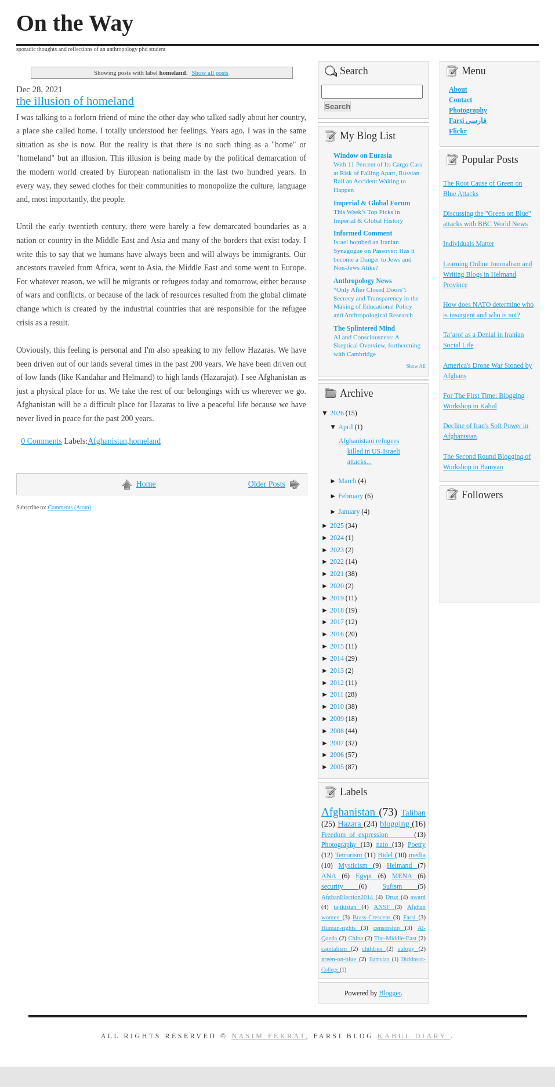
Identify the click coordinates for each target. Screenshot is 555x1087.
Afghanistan (107, 441)
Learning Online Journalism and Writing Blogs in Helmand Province (487, 274)
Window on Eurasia (362, 155)
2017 (337, 622)
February (350, 496)
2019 (337, 598)
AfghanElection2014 (348, 896)
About (458, 89)
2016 (337, 634)
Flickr (458, 131)
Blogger (390, 993)
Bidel (387, 855)
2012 (337, 683)
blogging (396, 823)
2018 (337, 610)
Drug (393, 896)
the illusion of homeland (75, 101)
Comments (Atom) (69, 507)
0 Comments (41, 441)
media (417, 855)
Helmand (402, 865)
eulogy (408, 948)
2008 (337, 731)
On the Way (74, 23)
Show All (416, 366)
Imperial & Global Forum (371, 203)
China (356, 937)
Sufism (400, 886)
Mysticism (355, 865)
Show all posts (209, 72)
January (349, 512)
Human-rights (341, 927)
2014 (337, 658)
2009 (337, 719)
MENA (405, 876)
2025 (337, 525)
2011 (336, 694)
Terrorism (350, 855)
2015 (337, 646)
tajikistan (347, 906)
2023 (337, 550)
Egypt (367, 876)
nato (384, 844)
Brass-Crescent (373, 917)
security (340, 886)
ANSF (384, 906)
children (374, 948)
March (347, 481)
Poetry (417, 844)
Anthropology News (362, 281)
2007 (337, 743)
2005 (337, 767)
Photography (341, 844)
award (418, 896)
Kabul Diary (414, 1036)
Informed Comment (362, 233)
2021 (337, 574)
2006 (337, 755)
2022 (337, 561)
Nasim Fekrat (268, 1036)
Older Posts (266, 484)
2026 (337, 413)
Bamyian (380, 959)
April (345, 427)
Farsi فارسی (468, 121)
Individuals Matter (468, 244)
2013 (337, 670)
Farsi (410, 917)
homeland (145, 441)
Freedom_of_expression (367, 835)
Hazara (351, 823)
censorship (389, 927)
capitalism (336, 948)
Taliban (413, 812)
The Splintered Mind (364, 328)
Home (146, 484)
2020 (337, 586)
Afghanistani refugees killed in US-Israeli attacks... (369, 451)
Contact (460, 100)
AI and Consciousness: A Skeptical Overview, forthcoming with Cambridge (376, 345)
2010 (337, 706)
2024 (337, 538)
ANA (331, 876)
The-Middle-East (396, 937)
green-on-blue (340, 958)
